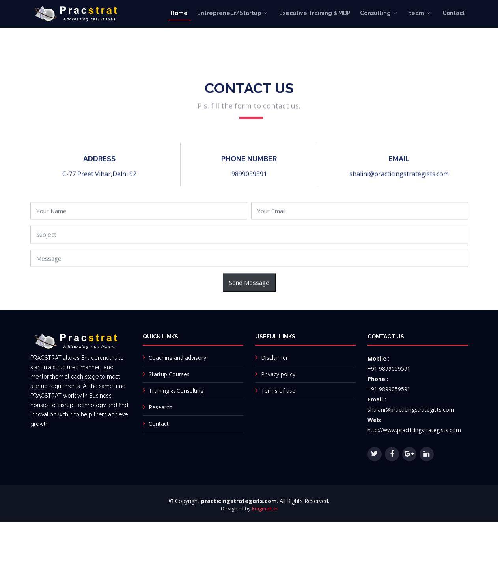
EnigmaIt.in (265, 508)
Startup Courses (169, 374)
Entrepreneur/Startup (229, 13)
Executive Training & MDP (315, 13)
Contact (453, 13)
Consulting (375, 13)
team (416, 13)
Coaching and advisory (177, 357)
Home (179, 13)
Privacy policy (278, 374)
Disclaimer (274, 357)
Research (160, 407)
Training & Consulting (176, 390)
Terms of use (278, 390)
